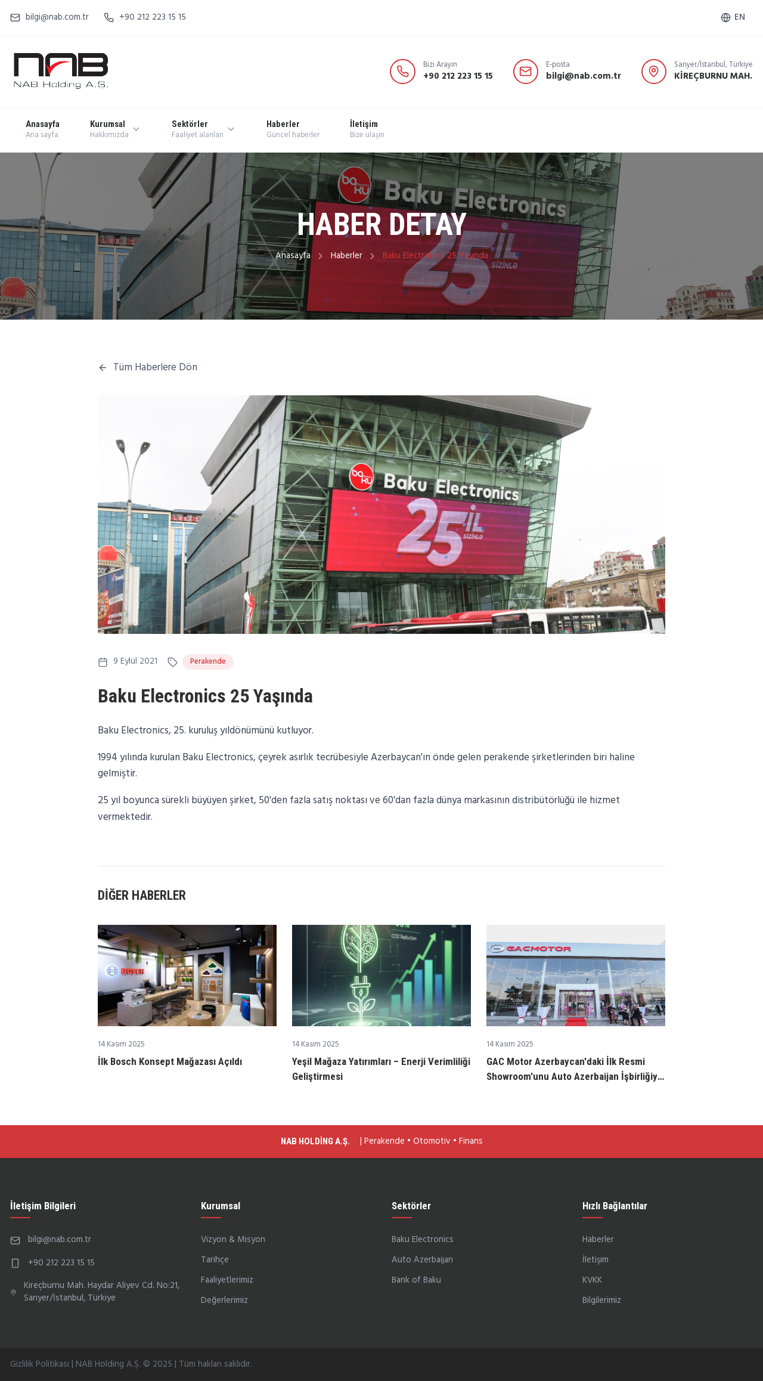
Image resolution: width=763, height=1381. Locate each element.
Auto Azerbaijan (422, 1260)
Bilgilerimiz (601, 1300)
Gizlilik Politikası (39, 1364)
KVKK (592, 1280)
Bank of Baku (416, 1280)
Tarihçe (215, 1260)
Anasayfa (293, 256)
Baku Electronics (423, 1240)
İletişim (595, 1260)
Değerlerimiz (224, 1300)
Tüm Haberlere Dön (147, 368)
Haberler (346, 256)
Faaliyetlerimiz (227, 1280)
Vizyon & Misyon (233, 1240)
